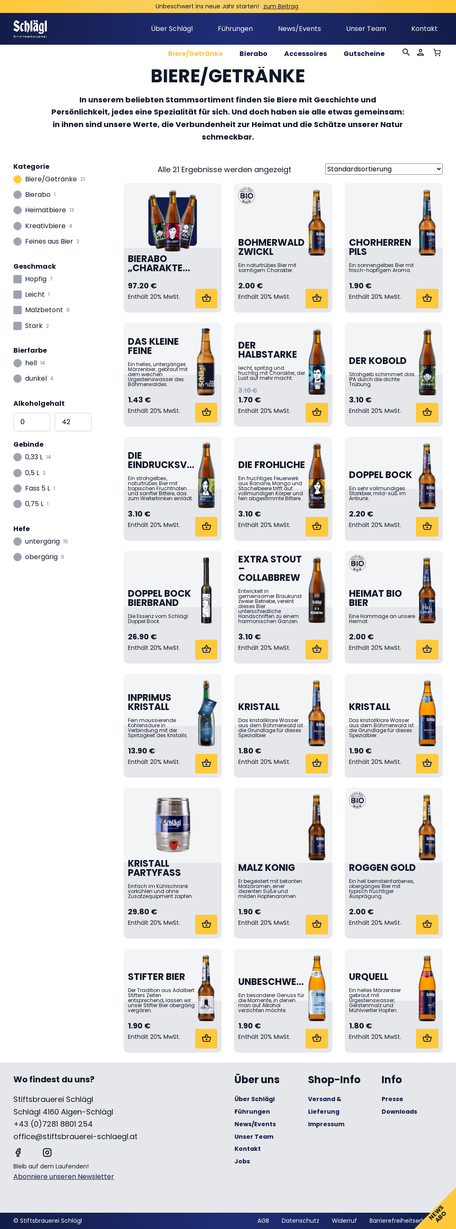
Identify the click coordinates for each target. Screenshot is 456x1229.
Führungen (235, 28)
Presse (392, 1099)
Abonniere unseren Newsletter (63, 1176)
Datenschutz (300, 1220)
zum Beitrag (280, 6)
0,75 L (34, 505)
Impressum (326, 1124)
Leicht (35, 295)
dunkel (36, 379)
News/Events (299, 28)
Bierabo (253, 54)
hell (31, 364)
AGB (263, 1220)
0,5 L (32, 474)
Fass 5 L (37, 489)
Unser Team (366, 28)
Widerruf (344, 1220)
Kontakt (424, 28)
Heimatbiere (45, 211)
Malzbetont (44, 311)
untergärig (42, 542)
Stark (34, 327)
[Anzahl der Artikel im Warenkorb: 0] (437, 52)
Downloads (399, 1111)
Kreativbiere (45, 227)
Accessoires (305, 54)
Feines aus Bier (49, 242)
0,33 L (34, 458)
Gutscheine (364, 54)
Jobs (242, 1161)
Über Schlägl (172, 28)
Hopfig (35, 280)
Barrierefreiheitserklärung (406, 1220)
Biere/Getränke (195, 54)
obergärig (41, 558)
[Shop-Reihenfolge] (384, 169)
